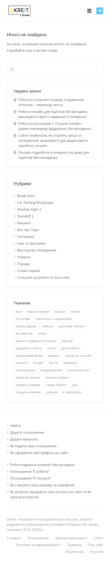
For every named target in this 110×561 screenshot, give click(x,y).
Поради (23, 263)
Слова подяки (28, 270)
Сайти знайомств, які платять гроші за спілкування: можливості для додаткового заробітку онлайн (53, 140)
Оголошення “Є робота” (29, 471)
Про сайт (96, 545)
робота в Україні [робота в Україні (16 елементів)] (28, 377)
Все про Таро (28, 229)
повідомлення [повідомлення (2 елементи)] (51, 370)
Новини (23, 257)
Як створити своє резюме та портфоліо (42, 485)
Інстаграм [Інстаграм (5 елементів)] (23, 319)
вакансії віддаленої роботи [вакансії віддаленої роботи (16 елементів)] (36, 341)
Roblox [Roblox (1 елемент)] (60, 311)
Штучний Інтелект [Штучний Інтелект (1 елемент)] (72, 326)
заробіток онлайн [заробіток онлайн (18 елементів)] (78, 355)
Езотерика (25, 236)
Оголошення (38, 538)
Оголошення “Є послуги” (30, 478)
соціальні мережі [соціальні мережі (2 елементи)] (28, 392)
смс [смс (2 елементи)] (75, 385)
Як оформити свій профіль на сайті (39, 452)
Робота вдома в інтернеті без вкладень (42, 464)
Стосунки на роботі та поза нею (43, 277)
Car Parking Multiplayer (35, 202)
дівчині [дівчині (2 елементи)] (53, 355)
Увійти (15, 425)
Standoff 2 (25, 216)
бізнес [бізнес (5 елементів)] (42, 333)
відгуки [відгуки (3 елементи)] (67, 341)
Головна (14, 538)
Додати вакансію (24, 439)
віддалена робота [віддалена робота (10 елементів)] (29, 348)
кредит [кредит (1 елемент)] (38, 363)
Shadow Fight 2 (29, 209)
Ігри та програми (31, 243)
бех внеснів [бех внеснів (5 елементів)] (24, 333)
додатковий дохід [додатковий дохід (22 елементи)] (29, 355)
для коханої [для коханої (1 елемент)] (70, 348)
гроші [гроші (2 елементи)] (51, 348)
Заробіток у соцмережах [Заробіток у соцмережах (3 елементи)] (54, 319)
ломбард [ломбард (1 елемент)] (69, 363)
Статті (98, 538)
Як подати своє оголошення (33, 446)
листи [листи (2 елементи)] (53, 363)
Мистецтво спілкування (36, 250)
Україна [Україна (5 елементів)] (47, 326)
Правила (74, 545)
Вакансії (23, 223)
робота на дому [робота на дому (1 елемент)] (57, 377)
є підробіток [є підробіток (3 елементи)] (72, 392)
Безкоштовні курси (71, 538)
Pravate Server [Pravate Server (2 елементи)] (38, 311)
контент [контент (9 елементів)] (22, 363)
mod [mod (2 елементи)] (19, 311)
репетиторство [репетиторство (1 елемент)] (79, 370)
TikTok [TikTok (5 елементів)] (75, 311)
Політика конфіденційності (38, 545)
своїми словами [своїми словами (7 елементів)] (28, 385)
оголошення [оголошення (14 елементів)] (25, 370)
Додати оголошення (27, 432)
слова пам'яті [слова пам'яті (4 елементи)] (56, 385)
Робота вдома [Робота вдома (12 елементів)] (26, 326)
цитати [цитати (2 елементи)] (52, 392)
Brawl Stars (26, 195)
